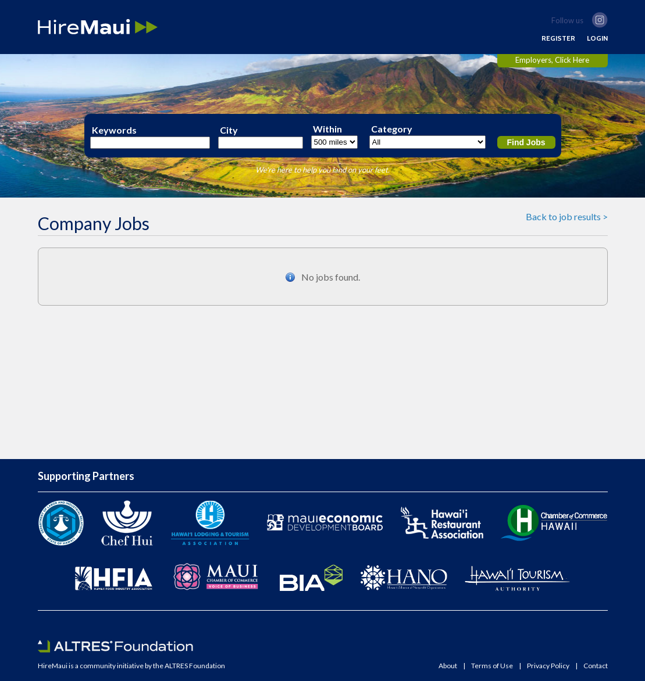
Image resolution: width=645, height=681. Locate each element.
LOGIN (597, 38)
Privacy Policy (548, 665)
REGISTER (558, 38)
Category (391, 129)
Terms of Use (492, 665)
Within (327, 129)
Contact (595, 665)
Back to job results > (567, 216)
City (229, 130)
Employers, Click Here (552, 59)
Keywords (114, 130)
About (448, 665)
